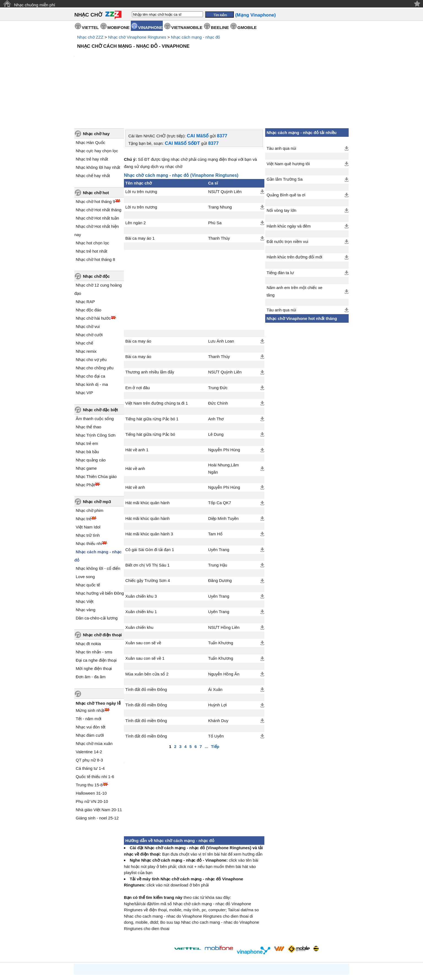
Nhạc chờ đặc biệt (100, 362)
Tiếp (215, 699)
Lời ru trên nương (141, 145)
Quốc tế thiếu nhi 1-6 (95, 729)
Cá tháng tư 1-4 (90, 721)
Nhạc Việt (84, 554)
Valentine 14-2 (89, 704)
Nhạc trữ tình (88, 488)
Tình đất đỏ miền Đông (146, 642)
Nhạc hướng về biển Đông (100, 546)
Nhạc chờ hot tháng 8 (95, 212)
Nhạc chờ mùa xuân (94, 696)
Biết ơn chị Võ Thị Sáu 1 (147, 518)
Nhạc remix (86, 304)
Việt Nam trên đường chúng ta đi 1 (156, 356)
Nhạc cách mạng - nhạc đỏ (195, 37)
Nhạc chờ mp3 (97, 454)
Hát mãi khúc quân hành (147, 456)
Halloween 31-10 (91, 746)
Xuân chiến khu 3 (141, 549)
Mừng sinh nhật (90, 663)
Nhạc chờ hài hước (93, 271)
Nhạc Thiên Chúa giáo (96, 429)
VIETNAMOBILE (186, 27)
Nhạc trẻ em (87, 396)
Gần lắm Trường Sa (285, 132)
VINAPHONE (150, 27)
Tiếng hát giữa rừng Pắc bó (150, 387)
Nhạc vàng (85, 562)
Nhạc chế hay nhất (93, 128)
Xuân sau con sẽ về (143, 596)
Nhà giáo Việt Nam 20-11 (99, 762)
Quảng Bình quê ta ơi (286, 148)
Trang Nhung (220, 160)
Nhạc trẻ (83, 471)
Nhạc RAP (85, 254)
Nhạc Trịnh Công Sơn (95, 388)
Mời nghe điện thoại (94, 621)
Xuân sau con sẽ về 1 (144, 611)
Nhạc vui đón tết (90, 680)
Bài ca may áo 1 (139, 191)
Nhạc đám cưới (90, 688)
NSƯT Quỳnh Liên (225, 145)
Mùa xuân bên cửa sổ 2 (147, 627)
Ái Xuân (215, 642)
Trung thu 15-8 (89, 738)
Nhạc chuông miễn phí (34, 4)
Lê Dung (216, 387)
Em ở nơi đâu (137, 341)
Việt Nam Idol (88, 480)
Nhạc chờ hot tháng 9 (95, 154)
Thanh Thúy (219, 191)
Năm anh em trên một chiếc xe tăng (294, 244)
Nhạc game (86, 421)
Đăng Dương (220, 533)
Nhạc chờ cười (89, 287)
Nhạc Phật (85, 438)
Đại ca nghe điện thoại (96, 613)
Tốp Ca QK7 (219, 456)
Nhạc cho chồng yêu (94, 321)
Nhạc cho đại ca (90, 329)
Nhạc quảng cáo (91, 413)
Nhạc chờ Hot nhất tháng (98, 163)
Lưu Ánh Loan (221, 294)
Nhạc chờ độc (96, 229)
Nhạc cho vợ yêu (91, 312)
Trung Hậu (217, 518)
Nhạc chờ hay (96, 86)
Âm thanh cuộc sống (95, 371)
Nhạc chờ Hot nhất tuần (97, 171)
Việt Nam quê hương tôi (288, 117)
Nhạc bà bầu (87, 404)
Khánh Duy (218, 674)
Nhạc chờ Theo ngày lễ (98, 656)
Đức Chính (218, 356)
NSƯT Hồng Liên (224, 580)
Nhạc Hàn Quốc (90, 95)
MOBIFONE (118, 27)
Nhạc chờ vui (88, 279)
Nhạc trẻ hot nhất (91, 204)
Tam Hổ (215, 487)
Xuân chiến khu (139, 580)
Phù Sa (215, 176)
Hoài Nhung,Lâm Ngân (223, 422)
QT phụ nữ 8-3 (89, 713)
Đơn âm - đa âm (90, 629)
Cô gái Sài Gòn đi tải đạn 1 (149, 503)
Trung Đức (218, 341)
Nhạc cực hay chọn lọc (97, 103)
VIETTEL (90, 27)
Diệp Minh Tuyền (223, 471)
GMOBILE (247, 27)
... (206, 699)
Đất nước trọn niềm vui (287, 195)
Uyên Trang (218, 503)
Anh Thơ (216, 372)
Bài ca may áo (138, 294)
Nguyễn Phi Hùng (224, 403)
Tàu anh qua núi (281, 101)
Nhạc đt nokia (88, 596)
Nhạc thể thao (88, 380)
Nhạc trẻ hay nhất (92, 112)
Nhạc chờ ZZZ (90, 37)
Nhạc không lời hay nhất (98, 120)
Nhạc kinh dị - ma (92, 337)
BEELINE (220, 27)
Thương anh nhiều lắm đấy (149, 325)
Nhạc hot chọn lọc (92, 196)
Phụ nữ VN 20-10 (92, 754)
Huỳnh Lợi (217, 658)
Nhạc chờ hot (96, 145)
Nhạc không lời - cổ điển (98, 521)
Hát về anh (135, 422)
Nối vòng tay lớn (281, 163)
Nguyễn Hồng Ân (224, 627)
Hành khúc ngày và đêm (289, 179)
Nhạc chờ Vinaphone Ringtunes (137, 37)
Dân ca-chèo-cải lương (97, 571)
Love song (85, 529)
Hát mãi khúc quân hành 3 (149, 487)
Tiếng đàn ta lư (280, 226)
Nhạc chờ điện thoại (102, 588)
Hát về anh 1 (136, 403)
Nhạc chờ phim (89, 463)
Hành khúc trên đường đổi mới (294, 210)
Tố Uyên (216, 689)
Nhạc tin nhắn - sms (94, 605)
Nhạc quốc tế (88, 538)
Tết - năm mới (88, 671)
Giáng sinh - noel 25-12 (97, 771)
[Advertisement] (211, 66)
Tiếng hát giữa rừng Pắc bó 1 (151, 372)
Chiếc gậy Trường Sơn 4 (147, 533)
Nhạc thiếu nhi (89, 496)
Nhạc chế (84, 296)
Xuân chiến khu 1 (141, 565)
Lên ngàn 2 (135, 176)
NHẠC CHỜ (88, 15)
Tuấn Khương (220, 596)
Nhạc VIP (84, 345)
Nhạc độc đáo (88, 263)
